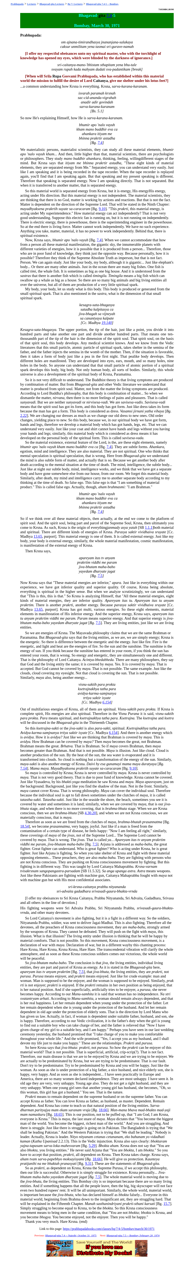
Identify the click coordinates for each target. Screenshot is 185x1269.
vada (139, 438)
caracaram (82, 209)
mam (55, 1110)
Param (82, 618)
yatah (133, 527)
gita (101, 15)
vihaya (159, 411)
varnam (151, 866)
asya (124, 527)
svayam (57, 69)
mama (126, 764)
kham (81, 129)
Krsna (74, 86)
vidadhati (157, 1137)
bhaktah (53, 1163)
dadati (100, 69)
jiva (81, 314)
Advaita (136, 898)
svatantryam (29, 998)
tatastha (26, 799)
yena (91, 46)
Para (43, 718)
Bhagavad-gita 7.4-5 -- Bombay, (102, 4)
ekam (63, 1110)
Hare (23, 949)
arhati (44, 998)
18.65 (58, 1114)
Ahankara (156, 447)
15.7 (166, 1203)
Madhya (94, 323)
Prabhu (100, 898)
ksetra (169, 718)
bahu (148, 844)
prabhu (102, 887)
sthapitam (107, 65)
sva (108, 69)
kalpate (108, 318)
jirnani (138, 411)
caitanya (69, 65)
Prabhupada (17, 4)
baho (111, 567)
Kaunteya (152, 1159)
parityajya (42, 1110)
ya (109, 840)
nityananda (117, 887)
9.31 (88, 1163)
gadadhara (82, 891)
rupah (68, 69)
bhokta (32, 1150)
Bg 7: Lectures (75, 4)
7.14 (23, 768)
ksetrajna (150, 718)
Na (162, 994)
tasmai (101, 46)
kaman (25, 1141)
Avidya (25, 733)
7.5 (100, 576)
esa (102, 764)
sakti (55, 728)
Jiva (161, 1172)
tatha (104, 689)
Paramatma (122, 374)
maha (102, 567)
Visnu (122, 709)
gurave (117, 46)
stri (167, 994)
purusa (25, 976)
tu (130, 600)
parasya (120, 605)
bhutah (136, 822)
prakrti (123, 209)
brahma (111, 808)
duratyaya (149, 764)
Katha (37, 1141)
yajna (24, 1145)
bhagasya (107, 305)
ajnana (72, 42)
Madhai (107, 922)
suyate (63, 209)
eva (110, 129)
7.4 (109, 15)
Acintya (88, 660)
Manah (90, 1203)
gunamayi (113, 764)
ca (116, 129)
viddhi (96, 562)
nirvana (58, 398)
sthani (139, 1203)
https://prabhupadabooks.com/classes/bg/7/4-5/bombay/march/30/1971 (109, 1228)
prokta (111, 684)
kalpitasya (101, 309)
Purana (133, 713)
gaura (111, 891)
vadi (104, 402)
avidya (83, 693)
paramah (97, 93)
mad (141, 1110)
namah (128, 46)
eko (127, 1137)
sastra (101, 293)
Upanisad (50, 1141)
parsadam (72, 871)
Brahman (143, 487)
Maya (110, 750)
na (39, 1163)
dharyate (99, 571)
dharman (27, 1110)
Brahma (74, 1199)
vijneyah (108, 314)
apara (116, 582)
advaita (67, 891)
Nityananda (114, 898)
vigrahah (109, 97)
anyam (110, 558)
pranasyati (68, 1163)
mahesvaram (70, 1145)
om (63, 42)
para (101, 684)
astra (131, 871)
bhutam (91, 567)
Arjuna (105, 844)
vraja (86, 1110)
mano (81, 65)
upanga (121, 871)
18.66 (103, 1110)
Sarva (154, 1105)
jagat (111, 571)
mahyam (88, 69)
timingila (99, 276)
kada (77, 69)
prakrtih (51, 209)
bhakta (122, 891)
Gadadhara (152, 898)
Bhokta (103, 1145)
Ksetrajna (127, 718)
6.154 (106, 702)
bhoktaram (159, 1141)
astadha (109, 138)
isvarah (84, 93)
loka (56, 1145)
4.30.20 (90, 813)
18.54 (24, 826)
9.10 (102, 209)
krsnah (110, 93)
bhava (132, 1110)
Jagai (96, 922)
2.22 (23, 415)
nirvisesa (93, 402)
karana (126, 86)
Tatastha (49, 799)
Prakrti (128, 1043)
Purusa (38, 976)
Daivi (90, 764)
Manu (76, 994)
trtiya (87, 698)
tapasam (36, 1145)
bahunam (138, 1137)
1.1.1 (148, 527)
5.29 (92, 1145)
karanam (140, 86)
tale (134, 65)
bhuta (24, 808)
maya (109, 664)
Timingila (115, 276)
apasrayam (153, 782)
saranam (75, 1110)
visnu (82, 684)
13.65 (38, 536)
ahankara (89, 134)
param (112, 562)
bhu (127, 65)
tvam (33, 1159)
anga (110, 871)
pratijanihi (28, 1163)
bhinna (84, 138)
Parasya (121, 532)
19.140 (106, 323)
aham (102, 487)
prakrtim (83, 562)
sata (95, 305)
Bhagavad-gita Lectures (52, 4)
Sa (104, 871)
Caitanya (100, 80)
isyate (106, 698)
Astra (141, 871)
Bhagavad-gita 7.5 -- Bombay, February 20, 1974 (132, 1235)
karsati (149, 1203)
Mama (35, 768)
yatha (149, 411)
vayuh (110, 125)
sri (108, 46)
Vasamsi (126, 411)
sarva (116, 86)
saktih (92, 684)
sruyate (160, 532)
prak (170, 980)
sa (71, 209)
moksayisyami (73, 1159)
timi (33, 271)
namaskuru (36, 1114)
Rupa (57, 76)
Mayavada (84, 633)
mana (123, 1110)
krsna (78, 887)
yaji (167, 1110)
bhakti (66, 782)
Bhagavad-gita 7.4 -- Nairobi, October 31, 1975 (71, 1235)
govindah (106, 102)
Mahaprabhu (123, 866)
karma (94, 693)
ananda (95, 97)
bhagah (91, 314)
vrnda (132, 891)
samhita (88, 994)
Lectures (31, 4)
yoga (76, 782)
